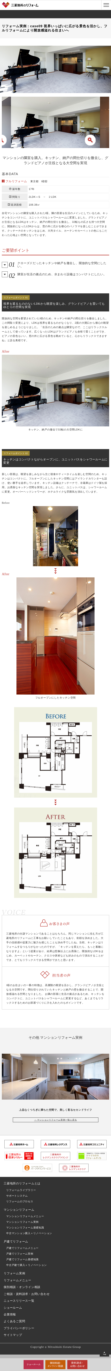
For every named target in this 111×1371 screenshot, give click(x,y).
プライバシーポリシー (19, 1328)
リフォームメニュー (17, 1280)
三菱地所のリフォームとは (22, 1183)
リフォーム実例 (14, 1273)
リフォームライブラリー (21, 1190)
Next (106, 117)
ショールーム (13, 1307)
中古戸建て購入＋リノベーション (26, 1265)
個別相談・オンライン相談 (22, 1287)
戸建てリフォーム (16, 1241)
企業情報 (10, 1314)
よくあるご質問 (14, 1321)
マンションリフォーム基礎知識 (25, 1227)
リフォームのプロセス (19, 1201)
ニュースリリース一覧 (19, 1300)
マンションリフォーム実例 (22, 1221)
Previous (5, 117)
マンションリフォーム (19, 1209)
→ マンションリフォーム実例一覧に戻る (55, 1120)
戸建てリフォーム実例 (19, 1253)
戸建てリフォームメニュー (22, 1248)
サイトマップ (13, 1334)
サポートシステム (17, 1195)
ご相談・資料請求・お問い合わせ (27, 1294)
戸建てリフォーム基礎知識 (22, 1259)
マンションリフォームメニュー (25, 1216)
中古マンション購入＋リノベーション (29, 1233)
